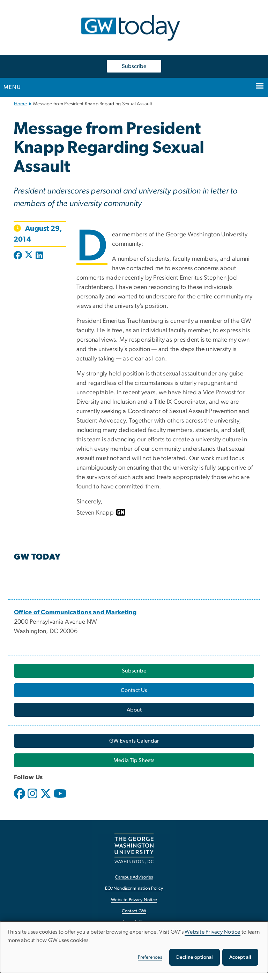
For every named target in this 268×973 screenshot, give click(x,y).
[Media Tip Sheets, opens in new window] (134, 760)
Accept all (240, 957)
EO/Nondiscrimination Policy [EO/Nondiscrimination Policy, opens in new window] (134, 888)
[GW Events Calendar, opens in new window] (134, 741)
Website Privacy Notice (212, 932)
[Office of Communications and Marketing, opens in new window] (75, 612)
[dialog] (134, 947)
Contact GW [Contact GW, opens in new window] (134, 911)
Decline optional (194, 957)
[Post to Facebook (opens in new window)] (18, 255)
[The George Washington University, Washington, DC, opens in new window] (134, 848)
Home (20, 103)
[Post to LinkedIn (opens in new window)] (39, 255)
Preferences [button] (150, 957)
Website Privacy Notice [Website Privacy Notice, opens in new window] (134, 900)
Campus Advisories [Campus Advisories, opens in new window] (134, 877)
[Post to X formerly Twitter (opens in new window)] (28, 255)
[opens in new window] (20, 798)
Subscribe (134, 66)
